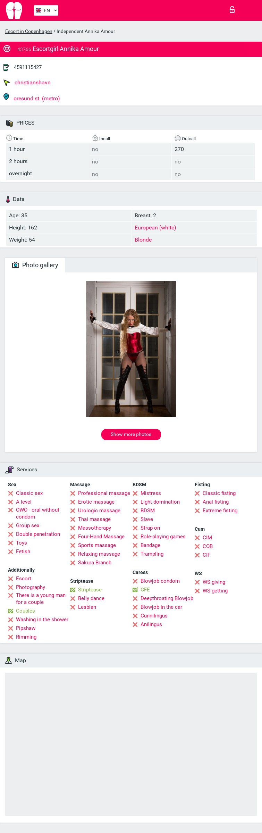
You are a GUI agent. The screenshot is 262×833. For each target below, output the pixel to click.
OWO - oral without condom (37, 513)
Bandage (150, 545)
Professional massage (104, 493)
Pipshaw (25, 628)
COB (208, 546)
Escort (23, 578)
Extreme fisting (220, 510)
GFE (145, 590)
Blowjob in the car (161, 607)
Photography (30, 587)
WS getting (215, 591)
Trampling (152, 554)
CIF (206, 555)
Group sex (27, 525)
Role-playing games (163, 536)
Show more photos (131, 434)
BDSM (148, 510)
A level (24, 502)
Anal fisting (216, 502)
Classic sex (29, 493)
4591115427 (28, 67)
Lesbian (87, 607)
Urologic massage (99, 510)
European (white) (155, 227)
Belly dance (91, 598)
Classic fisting (219, 493)
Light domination (160, 502)
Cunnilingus (154, 616)
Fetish (23, 551)
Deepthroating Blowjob (167, 598)
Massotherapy (94, 528)
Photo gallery (35, 265)
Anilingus (151, 624)
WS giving (214, 582)
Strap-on (150, 528)
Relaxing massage (99, 554)
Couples (25, 611)
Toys (21, 543)
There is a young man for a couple (41, 598)
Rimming (26, 637)
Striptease (90, 590)
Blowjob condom (160, 581)
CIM (207, 538)
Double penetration (38, 534)
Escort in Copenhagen (28, 31)
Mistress (151, 493)
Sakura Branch (94, 562)
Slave (147, 519)
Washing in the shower (42, 619)
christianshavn (27, 82)
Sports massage (97, 545)
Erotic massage (96, 502)
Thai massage (94, 519)
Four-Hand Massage (101, 536)
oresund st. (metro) (31, 97)
